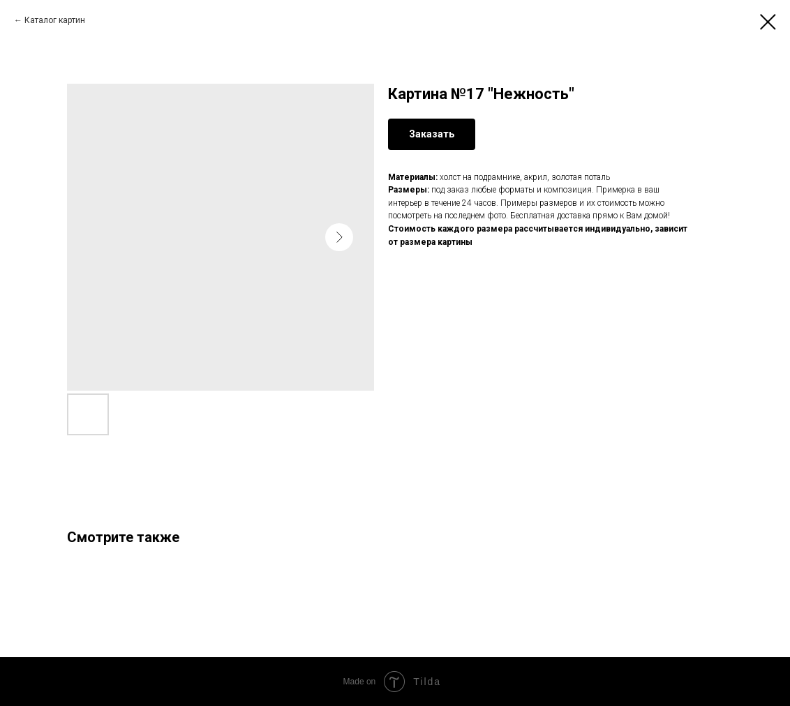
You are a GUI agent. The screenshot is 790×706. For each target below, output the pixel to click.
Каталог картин (54, 20)
